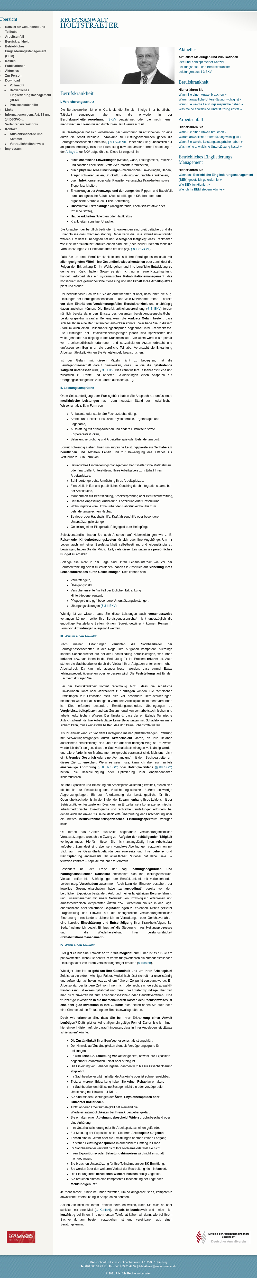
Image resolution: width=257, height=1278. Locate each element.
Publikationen (15, 66)
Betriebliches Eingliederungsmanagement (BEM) (30, 95)
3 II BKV (107, 370)
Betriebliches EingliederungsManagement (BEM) (25, 51)
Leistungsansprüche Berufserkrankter (204, 67)
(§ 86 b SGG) (108, 767)
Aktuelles (12, 71)
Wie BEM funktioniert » (194, 184)
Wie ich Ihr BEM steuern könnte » (202, 189)
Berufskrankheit (17, 41)
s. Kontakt (103, 1210)
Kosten (10, 61)
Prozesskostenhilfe (24, 105)
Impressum (13, 148)
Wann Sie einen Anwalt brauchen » (202, 94)
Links (9, 110)
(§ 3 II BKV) (109, 606)
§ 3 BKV (153, 308)
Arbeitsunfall (14, 36)
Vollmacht (17, 85)
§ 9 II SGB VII (140, 249)
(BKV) (111, 119)
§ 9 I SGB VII (117, 142)
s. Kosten (144, 963)
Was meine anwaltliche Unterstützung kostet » (210, 109)
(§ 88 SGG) (163, 767)
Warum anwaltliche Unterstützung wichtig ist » (210, 99)
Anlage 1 (72, 152)
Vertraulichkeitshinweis (27, 144)
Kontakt (11, 129)
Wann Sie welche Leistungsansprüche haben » (211, 104)
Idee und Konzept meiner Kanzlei (201, 62)
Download (12, 80)
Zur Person (13, 75)
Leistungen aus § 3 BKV (195, 72)
